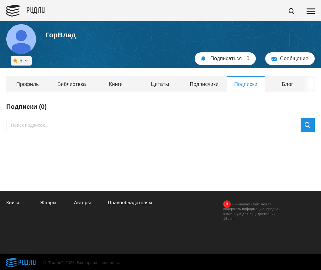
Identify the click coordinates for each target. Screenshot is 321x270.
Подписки (245, 84)
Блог (287, 84)
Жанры (48, 202)
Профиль (27, 84)
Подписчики (204, 84)
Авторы (82, 202)
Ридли (35, 9)
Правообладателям (130, 202)
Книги (116, 84)
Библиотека (71, 84)
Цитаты (160, 84)
